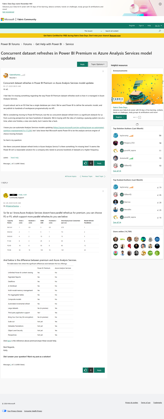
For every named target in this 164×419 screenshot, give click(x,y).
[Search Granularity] (93, 31)
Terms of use (145, 402)
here (9, 340)
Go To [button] (157, 25)
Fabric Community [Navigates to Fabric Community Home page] (26, 19)
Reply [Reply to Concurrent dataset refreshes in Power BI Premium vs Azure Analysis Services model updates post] (99, 163)
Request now (115, 35)
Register (132, 25)
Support (105, 19)
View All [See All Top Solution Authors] (117, 170)
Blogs (85, 19)
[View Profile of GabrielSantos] (15, 74)
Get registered (8, 12)
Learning (94, 19)
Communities (74, 19)
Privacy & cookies (131, 402)
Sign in (141, 25)
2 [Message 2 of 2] (10, 364)
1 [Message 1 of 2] (10, 163)
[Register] (120, 117)
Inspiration (52, 19)
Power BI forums (10, 44)
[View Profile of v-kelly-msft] (22, 194)
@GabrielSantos (12, 206)
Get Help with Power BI (49, 44)
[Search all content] (133, 31)
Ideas (63, 19)
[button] (82, 64)
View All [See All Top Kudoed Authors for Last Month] (117, 222)
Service (70, 44)
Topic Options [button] (97, 64)
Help (149, 25)
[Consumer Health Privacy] (33, 411)
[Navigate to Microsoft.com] (7, 19)
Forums (41, 19)
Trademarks (157, 402)
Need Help (15, 157)
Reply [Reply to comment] (99, 370)
